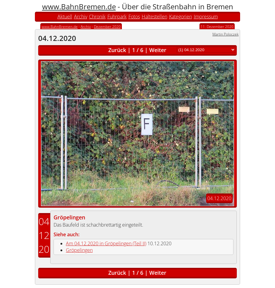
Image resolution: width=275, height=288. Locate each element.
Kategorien (180, 16)
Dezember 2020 (107, 26)
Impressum (206, 16)
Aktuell (64, 16)
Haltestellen (154, 16)
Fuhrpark (117, 16)
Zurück (117, 50)
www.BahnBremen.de (79, 6)
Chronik (97, 16)
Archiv (80, 16)
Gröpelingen (69, 217)
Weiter (157, 50)
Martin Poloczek (225, 34)
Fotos (134, 16)
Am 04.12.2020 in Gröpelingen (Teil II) (106, 243)
